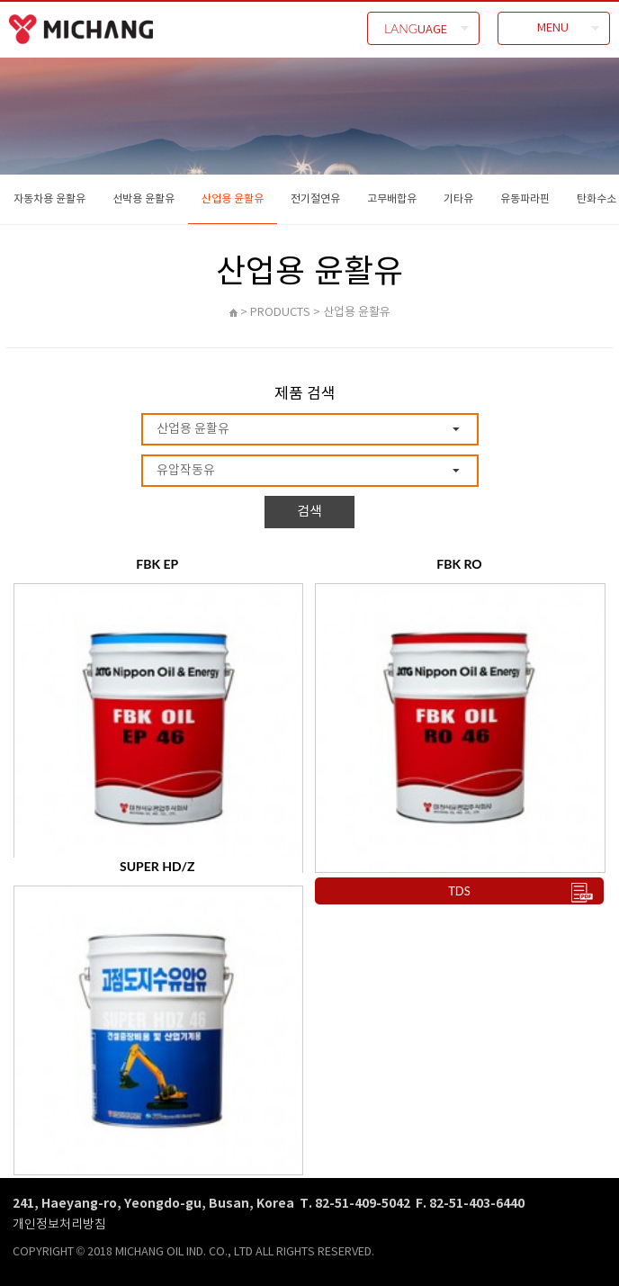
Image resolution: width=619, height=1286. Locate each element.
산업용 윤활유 (233, 198)
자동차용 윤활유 (49, 198)
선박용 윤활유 (143, 198)
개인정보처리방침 (59, 1223)
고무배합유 (392, 198)
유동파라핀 (525, 198)
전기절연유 (315, 198)
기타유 (458, 198)
